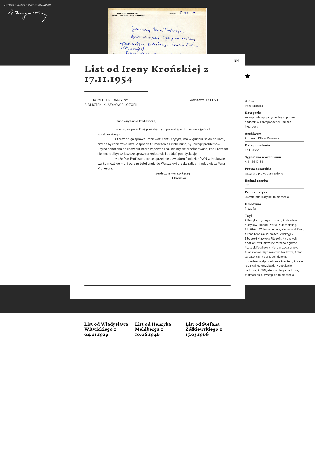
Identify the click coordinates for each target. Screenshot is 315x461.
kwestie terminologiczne (281, 243)
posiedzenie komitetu (278, 261)
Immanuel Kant (293, 229)
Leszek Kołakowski (259, 247)
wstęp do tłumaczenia (279, 275)
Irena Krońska (254, 106)
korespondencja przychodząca (265, 117)
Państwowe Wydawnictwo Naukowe (270, 252)
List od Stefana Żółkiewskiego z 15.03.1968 (204, 329)
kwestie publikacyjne (258, 197)
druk (274, 225)
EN (236, 60)
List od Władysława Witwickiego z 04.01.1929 (106, 329)
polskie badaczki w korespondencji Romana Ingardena (270, 121)
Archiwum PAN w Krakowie (262, 138)
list (246, 185)
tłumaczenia (281, 197)
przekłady (268, 266)
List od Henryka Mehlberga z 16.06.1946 (153, 329)
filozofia (250, 209)
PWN (263, 270)
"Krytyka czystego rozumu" (264, 220)
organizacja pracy (285, 247)
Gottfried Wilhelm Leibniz (263, 229)
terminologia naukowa (283, 270)
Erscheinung (288, 225)
